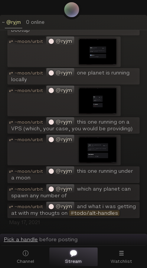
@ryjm (13, 22)
